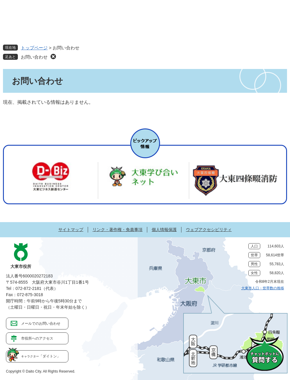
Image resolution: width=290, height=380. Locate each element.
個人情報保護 (164, 229)
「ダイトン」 (40, 356)
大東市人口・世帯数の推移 (262, 288)
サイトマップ (70, 229)
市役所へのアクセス (37, 338)
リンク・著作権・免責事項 (117, 229)
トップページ (34, 47)
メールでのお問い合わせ (40, 323)
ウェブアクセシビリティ (209, 229)
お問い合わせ (34, 56)
